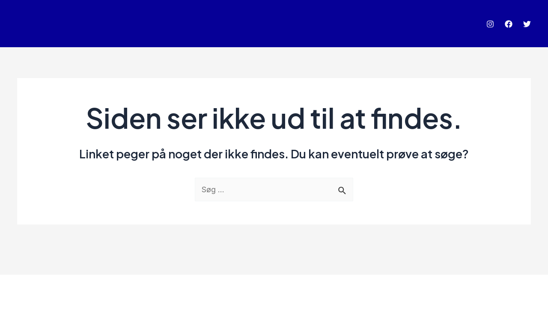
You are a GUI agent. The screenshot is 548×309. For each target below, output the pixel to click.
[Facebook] (508, 24)
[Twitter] (527, 24)
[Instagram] (490, 24)
